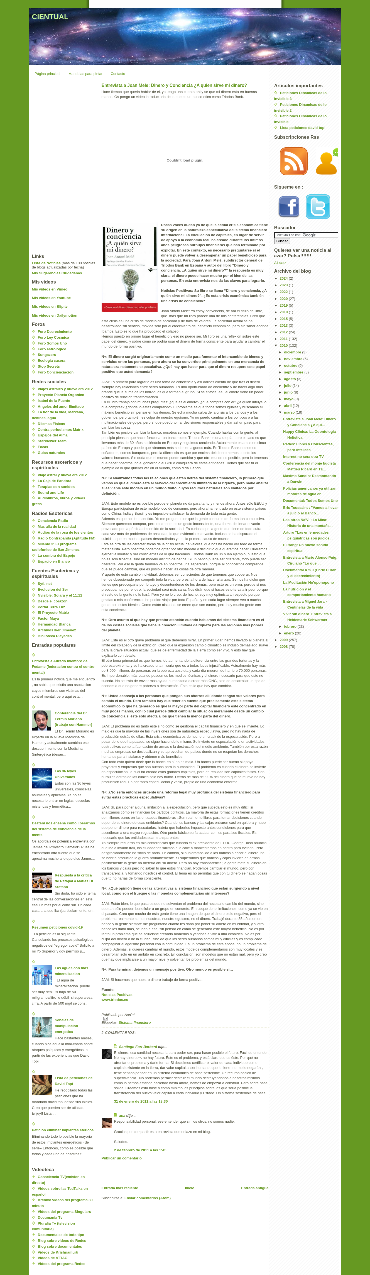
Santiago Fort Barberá (138, 1047)
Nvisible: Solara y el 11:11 (60, 595)
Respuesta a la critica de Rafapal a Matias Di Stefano (74, 881)
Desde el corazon (53, 601)
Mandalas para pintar (85, 74)
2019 (284, 305)
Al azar (280, 263)
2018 (284, 312)
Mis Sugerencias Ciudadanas (57, 273)
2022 (284, 292)
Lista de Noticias (46, 263)
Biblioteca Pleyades (55, 636)
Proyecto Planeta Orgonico (61, 395)
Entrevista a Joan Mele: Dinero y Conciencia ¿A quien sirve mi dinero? (174, 85)
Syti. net (45, 584)
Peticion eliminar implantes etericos (63, 1130)
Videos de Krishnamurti (58, 1252)
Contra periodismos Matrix (61, 430)
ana (122, 1115)
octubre (291, 365)
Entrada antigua (254, 1188)
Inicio (189, 1188)
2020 (284, 299)
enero (289, 633)
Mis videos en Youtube (51, 298)
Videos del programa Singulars (64, 1212)
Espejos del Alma (53, 435)
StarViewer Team (52, 441)
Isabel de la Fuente (54, 401)
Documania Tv (50, 1217)
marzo (290, 412)
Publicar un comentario (122, 1158)
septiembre (294, 372)
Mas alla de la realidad (57, 526)
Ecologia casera (51, 360)
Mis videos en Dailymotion (54, 315)
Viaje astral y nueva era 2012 (62, 475)
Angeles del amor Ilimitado (61, 406)
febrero (290, 626)
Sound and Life (51, 492)
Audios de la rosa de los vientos (65, 532)
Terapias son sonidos (56, 487)
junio (289, 392)
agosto (290, 379)
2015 (284, 319)
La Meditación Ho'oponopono (308, 582)
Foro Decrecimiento (55, 331)
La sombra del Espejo (56, 555)
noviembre (293, 359)
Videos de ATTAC (52, 1258)
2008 (284, 646)
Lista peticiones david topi (302, 128)
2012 (284, 332)
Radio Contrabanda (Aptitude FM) (66, 538)
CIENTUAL (50, 17)
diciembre (293, 352)
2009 (284, 640)
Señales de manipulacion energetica (66, 1026)
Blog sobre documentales (60, 1246)
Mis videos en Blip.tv (50, 306)
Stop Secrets (49, 366)
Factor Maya (48, 618)
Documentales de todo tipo (61, 1235)
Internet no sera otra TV (303, 457)
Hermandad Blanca (54, 624)
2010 (284, 345)
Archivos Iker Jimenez (57, 630)
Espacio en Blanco (54, 561)
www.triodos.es (115, 1000)
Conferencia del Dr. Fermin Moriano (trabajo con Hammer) (73, 719)
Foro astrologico (52, 349)
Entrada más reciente (120, 1188)
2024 (284, 278)
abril (288, 406)
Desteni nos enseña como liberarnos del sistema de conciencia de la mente (63, 829)
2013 (284, 325)
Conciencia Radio (53, 521)
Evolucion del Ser (53, 589)
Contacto (118, 74)
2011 (284, 339)
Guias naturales (51, 453)
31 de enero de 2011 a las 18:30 (141, 1101)
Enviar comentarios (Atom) (147, 1198)
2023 (284, 285)
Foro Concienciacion (56, 372)
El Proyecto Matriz (53, 612)
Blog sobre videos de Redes (62, 1241)
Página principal (47, 74)
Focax (43, 447)
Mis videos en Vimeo (50, 289)
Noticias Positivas (117, 995)
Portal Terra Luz (51, 607)
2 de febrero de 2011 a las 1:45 (140, 1150)
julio (288, 386)
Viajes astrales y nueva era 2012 (65, 389)
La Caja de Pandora (55, 481)
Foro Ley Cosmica (53, 337)
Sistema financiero (135, 1022)
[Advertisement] (167, 1173)
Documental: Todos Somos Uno (310, 501)
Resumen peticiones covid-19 (57, 927)
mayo (289, 399)
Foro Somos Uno (52, 343)
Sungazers (47, 355)
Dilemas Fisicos (51, 424)
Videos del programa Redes (61, 1264)
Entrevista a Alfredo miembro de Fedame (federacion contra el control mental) (63, 667)
